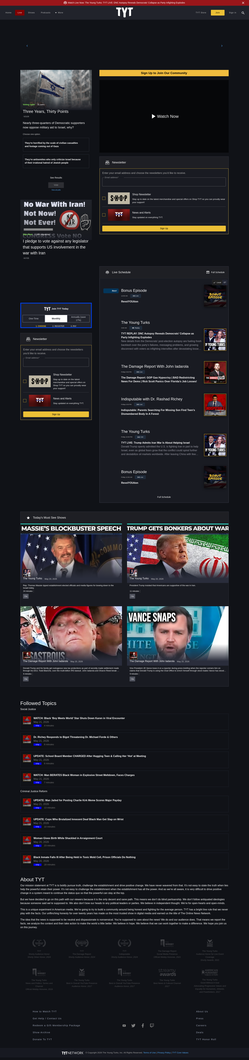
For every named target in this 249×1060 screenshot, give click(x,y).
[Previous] (27, 46)
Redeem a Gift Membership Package (56, 1025)
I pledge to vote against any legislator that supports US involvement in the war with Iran (55, 247)
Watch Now (163, 116)
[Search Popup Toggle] (243, 12)
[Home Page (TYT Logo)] (124, 13)
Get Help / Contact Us (47, 1018)
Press (200, 1018)
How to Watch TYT (45, 1011)
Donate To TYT (42, 1039)
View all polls (56, 190)
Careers (201, 1025)
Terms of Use (149, 1052)
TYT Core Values (180, 1052)
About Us (202, 1011)
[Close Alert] (243, 3)
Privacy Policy (164, 1052)
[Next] (222, 46)
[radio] (217, 282)
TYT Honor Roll (206, 1039)
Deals (200, 1032)
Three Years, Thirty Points (45, 111)
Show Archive (41, 1032)
